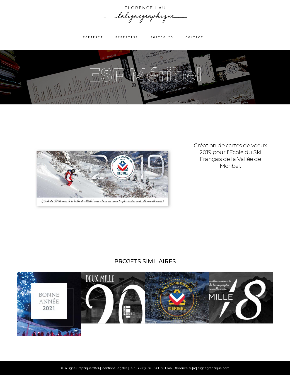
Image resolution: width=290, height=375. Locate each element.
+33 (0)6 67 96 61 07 (149, 368)
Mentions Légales (114, 368)
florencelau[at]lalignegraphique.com (202, 368)
